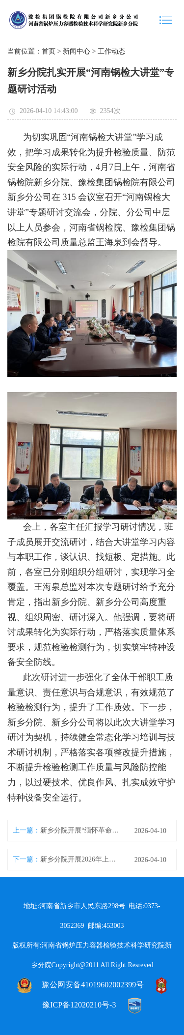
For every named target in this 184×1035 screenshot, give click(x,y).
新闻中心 (76, 51)
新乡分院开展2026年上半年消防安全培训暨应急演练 (80, 859)
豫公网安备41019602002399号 (93, 984)
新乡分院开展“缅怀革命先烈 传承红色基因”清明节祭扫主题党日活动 (80, 830)
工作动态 (111, 51)
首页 (48, 51)
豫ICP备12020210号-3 (79, 1005)
